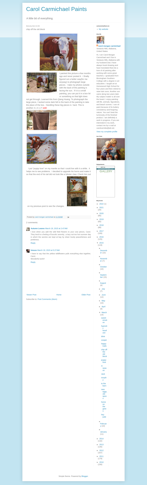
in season (103, 368)
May (103, 301)
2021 (101, 207)
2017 (101, 231)
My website (103, 29)
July (103, 289)
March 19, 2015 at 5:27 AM (48, 250)
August (103, 283)
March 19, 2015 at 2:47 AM (56, 228)
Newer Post (31, 295)
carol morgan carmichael (109, 46)
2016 (101, 237)
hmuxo (34, 250)
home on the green (103, 406)
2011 (101, 456)
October (103, 267)
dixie (103, 336)
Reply (33, 243)
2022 (101, 204)
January (103, 432)
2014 (101, 439)
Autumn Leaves (38, 228)
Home (58, 295)
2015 (101, 243)
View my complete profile (106, 132)
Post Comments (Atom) (47, 299)
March (104, 312)
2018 (101, 225)
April (103, 307)
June (104, 295)
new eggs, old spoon (104, 393)
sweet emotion (104, 320)
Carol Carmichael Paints (56, 9)
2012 (101, 450)
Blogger (85, 476)
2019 (101, 219)
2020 (101, 213)
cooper (104, 340)
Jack (103, 374)
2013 (101, 445)
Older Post (86, 295)
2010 (101, 462)
